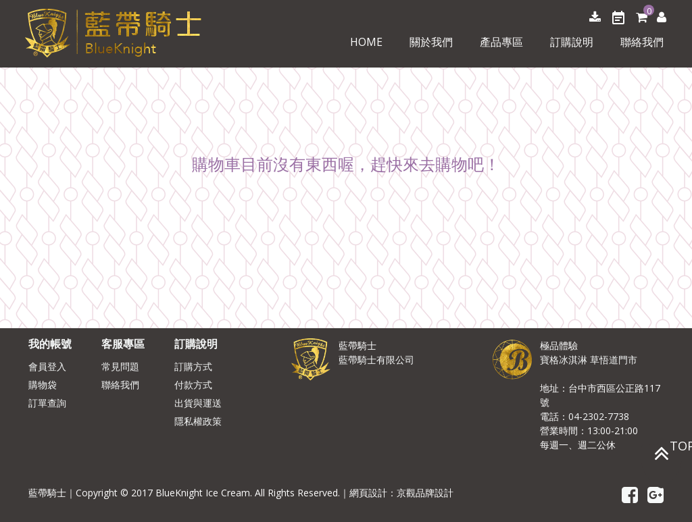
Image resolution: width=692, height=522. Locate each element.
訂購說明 (571, 41)
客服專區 (123, 343)
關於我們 (431, 41)
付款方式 (193, 384)
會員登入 (47, 366)
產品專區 (501, 41)
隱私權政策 (198, 421)
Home (366, 41)
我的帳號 (50, 343)
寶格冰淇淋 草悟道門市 (588, 359)
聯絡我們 (642, 41)
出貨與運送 (198, 402)
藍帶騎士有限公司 (376, 359)
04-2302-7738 (598, 416)
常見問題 (120, 366)
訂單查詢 (47, 402)
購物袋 (42, 384)
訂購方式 (193, 366)
